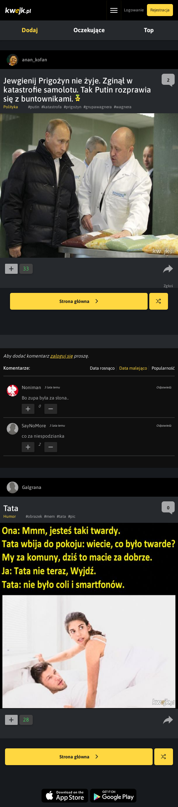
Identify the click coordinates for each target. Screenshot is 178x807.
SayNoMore (34, 425)
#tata (61, 516)
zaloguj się (61, 356)
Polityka (10, 107)
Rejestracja (160, 10)
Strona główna (78, 302)
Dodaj (30, 30)
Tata (10, 508)
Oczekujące (89, 30)
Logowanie (134, 10)
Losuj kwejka (161, 304)
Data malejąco (133, 368)
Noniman (31, 387)
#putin (33, 107)
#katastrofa (51, 107)
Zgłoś (168, 286)
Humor (9, 516)
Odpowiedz (163, 387)
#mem (49, 516)
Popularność (163, 368)
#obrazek (34, 516)
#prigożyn (72, 107)
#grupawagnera (97, 107)
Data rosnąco (102, 368)
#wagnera (123, 107)
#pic (71, 516)
